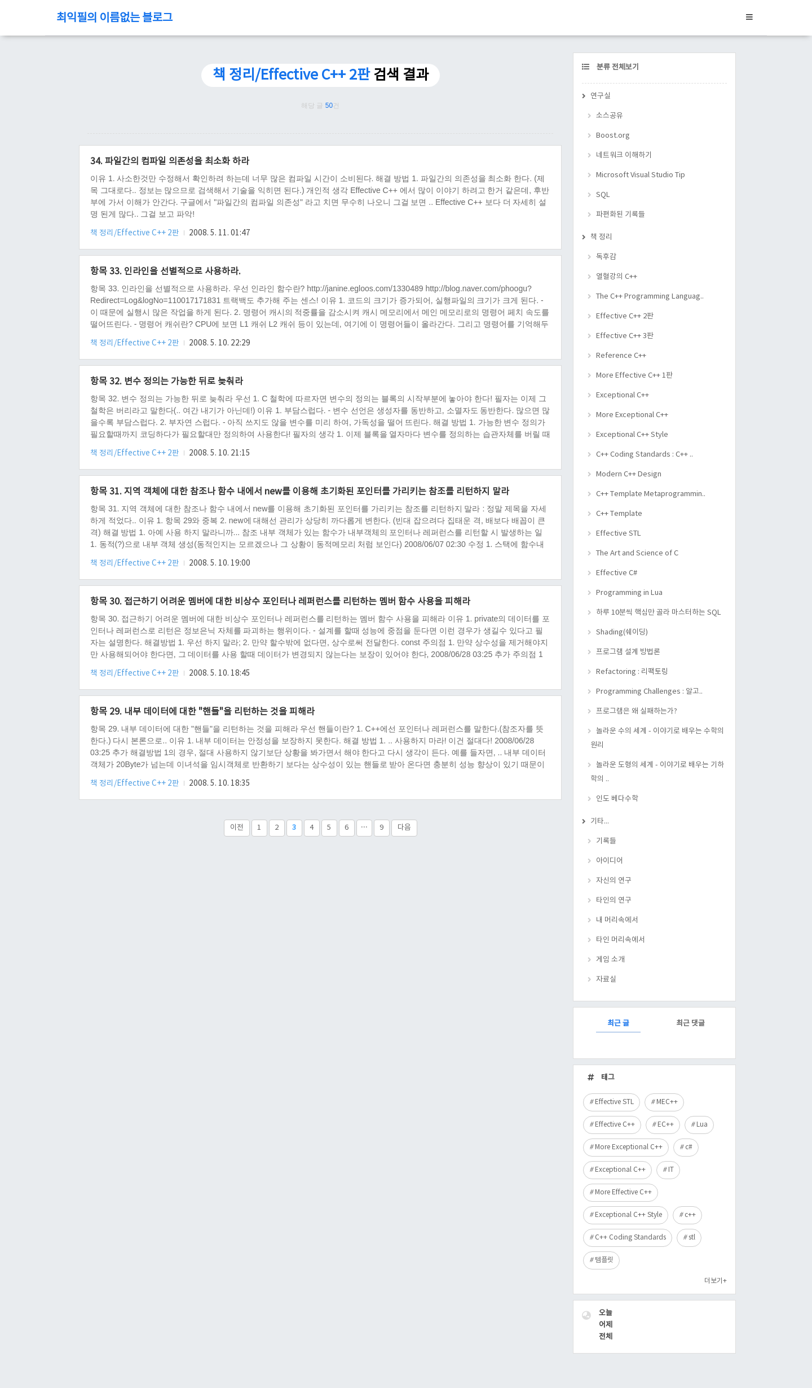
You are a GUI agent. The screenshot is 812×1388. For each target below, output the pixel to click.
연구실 (600, 96)
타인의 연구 (614, 900)
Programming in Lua (629, 593)
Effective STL (618, 533)
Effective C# (616, 573)
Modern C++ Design (628, 474)
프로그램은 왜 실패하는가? (636, 711)
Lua (702, 1124)
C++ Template (619, 514)
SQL (603, 195)
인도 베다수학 (617, 799)
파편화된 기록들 (620, 215)
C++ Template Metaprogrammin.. (650, 494)
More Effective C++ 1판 (634, 375)
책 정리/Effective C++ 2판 (135, 233)
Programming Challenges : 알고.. (649, 692)
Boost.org (613, 136)
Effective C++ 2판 (625, 316)
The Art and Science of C (637, 553)
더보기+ (715, 1281)
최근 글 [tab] (618, 1023)
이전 (237, 828)
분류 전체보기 (617, 67)
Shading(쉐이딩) (622, 632)
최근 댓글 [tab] (690, 1023)
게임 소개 (610, 960)
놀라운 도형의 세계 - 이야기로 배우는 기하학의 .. (657, 772)
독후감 (606, 257)
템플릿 (604, 1260)
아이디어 (609, 861)
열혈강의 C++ (616, 277)
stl (692, 1237)
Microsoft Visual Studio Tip (640, 175)
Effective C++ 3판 (625, 336)
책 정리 (601, 237)
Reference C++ (621, 356)
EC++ (665, 1124)
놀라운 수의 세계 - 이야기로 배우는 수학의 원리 (657, 738)
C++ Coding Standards (630, 1237)
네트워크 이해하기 (624, 155)
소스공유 (609, 116)
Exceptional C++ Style (632, 435)
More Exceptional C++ (632, 415)
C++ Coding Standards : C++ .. (644, 454)
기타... (599, 821)
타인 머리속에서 (620, 940)
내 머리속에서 (617, 920)
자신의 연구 (614, 881)
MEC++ (667, 1102)
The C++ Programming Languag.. (650, 296)
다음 (404, 828)
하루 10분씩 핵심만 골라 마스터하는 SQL (658, 612)
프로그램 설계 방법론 (628, 652)
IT (671, 1170)
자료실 (606, 979)
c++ (690, 1215)
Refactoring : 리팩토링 (632, 672)
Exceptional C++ (622, 395)
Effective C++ (615, 1124)
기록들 (606, 841)
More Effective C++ (623, 1192)
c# (688, 1147)
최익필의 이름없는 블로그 (114, 18)
